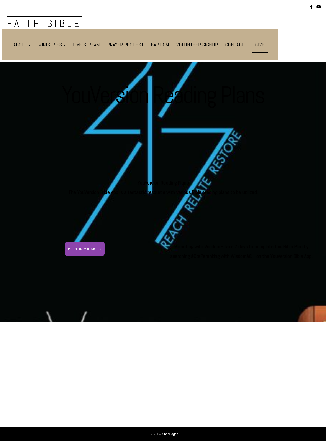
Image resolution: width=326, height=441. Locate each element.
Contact (234, 44)
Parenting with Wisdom (84, 249)
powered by (163, 434)
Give (260, 44)
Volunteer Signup (197, 44)
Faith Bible (44, 23)
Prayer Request (125, 44)
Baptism (160, 44)
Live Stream (86, 44)
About (22, 44)
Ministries (52, 44)
